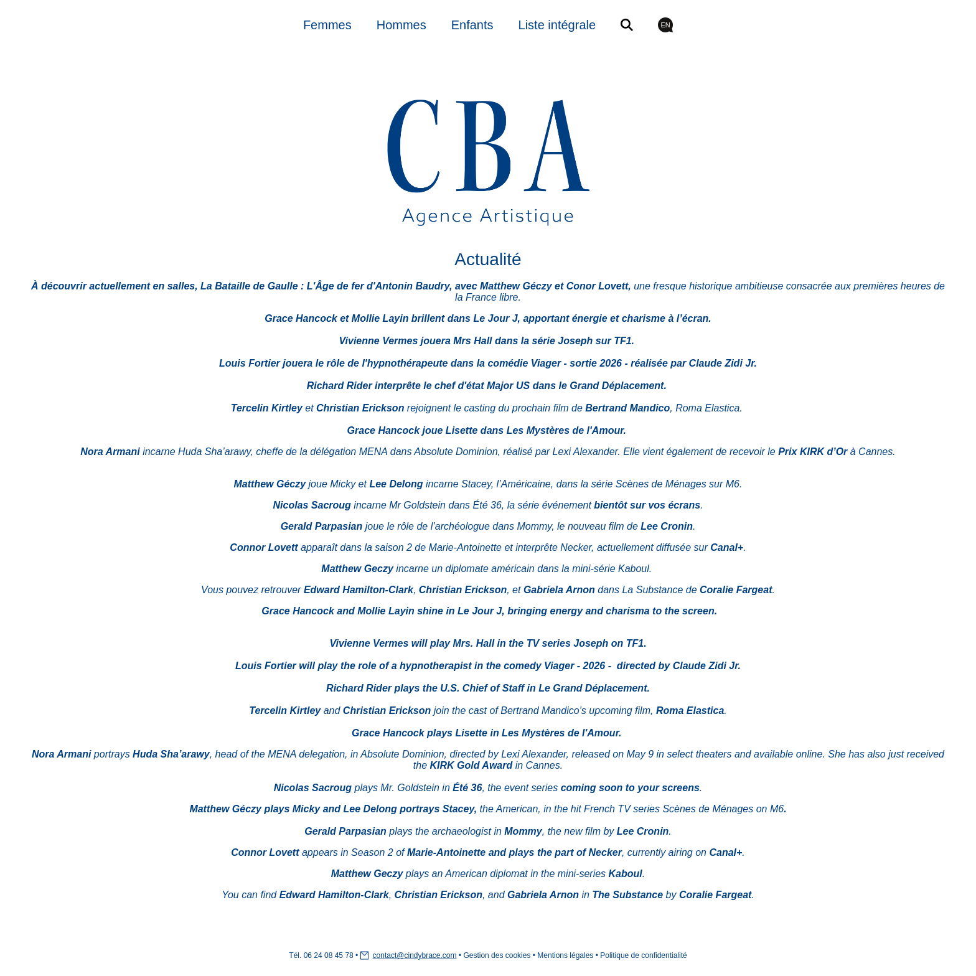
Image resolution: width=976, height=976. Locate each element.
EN (665, 25)
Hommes (401, 25)
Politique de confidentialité (643, 955)
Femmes (327, 25)
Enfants (472, 25)
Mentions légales (565, 955)
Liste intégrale (557, 25)
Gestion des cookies (496, 955)
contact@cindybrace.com (415, 955)
